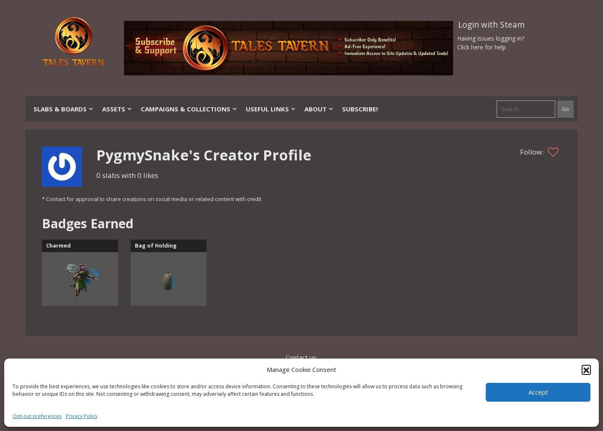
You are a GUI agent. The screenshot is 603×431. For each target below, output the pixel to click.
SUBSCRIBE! (360, 109)
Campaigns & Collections (189, 108)
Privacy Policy (82, 416)
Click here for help (481, 47)
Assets (117, 108)
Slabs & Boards (64, 108)
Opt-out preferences (37, 416)
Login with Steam (491, 24)
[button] (586, 369)
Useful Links (271, 108)
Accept (538, 392)
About (319, 108)
